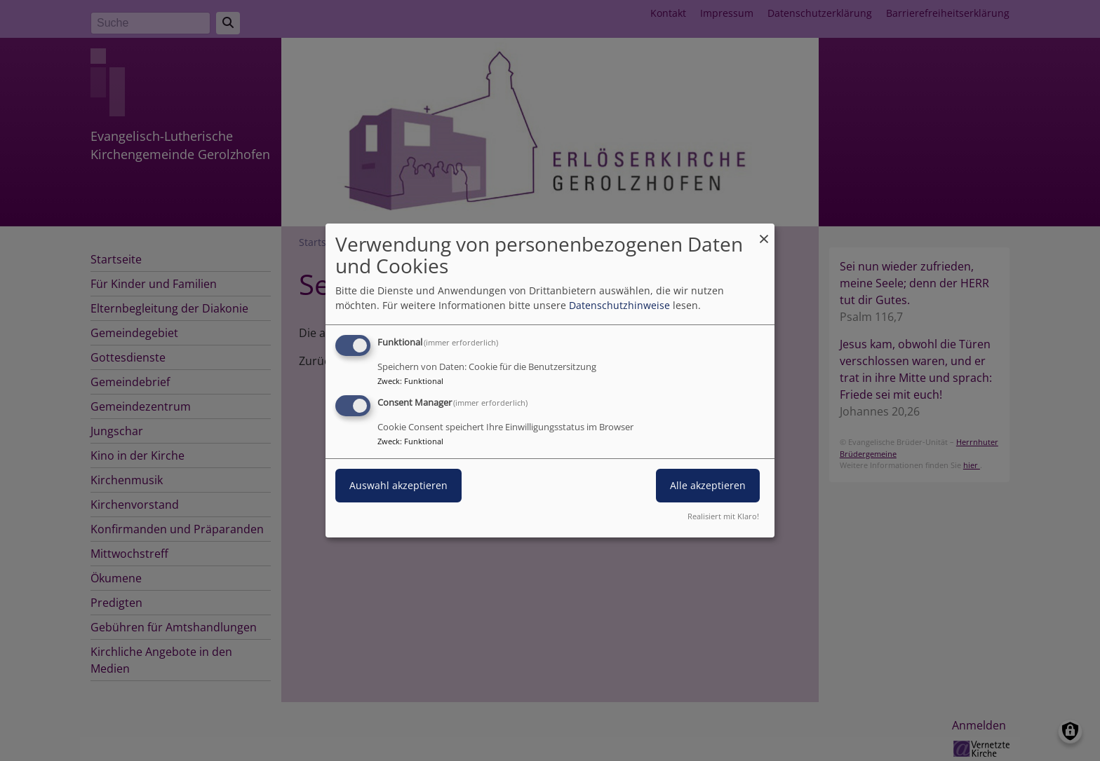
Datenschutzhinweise (619, 305)
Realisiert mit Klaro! (723, 516)
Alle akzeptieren (708, 485)
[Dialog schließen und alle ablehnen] (763, 232)
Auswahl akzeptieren (398, 485)
